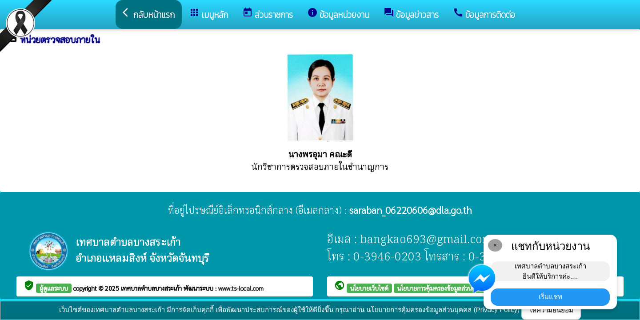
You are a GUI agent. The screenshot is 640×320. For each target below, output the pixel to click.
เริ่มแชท (550, 296)
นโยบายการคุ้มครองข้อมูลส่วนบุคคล (442, 288)
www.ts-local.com (241, 288)
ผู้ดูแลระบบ (54, 288)
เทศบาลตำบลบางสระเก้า (152, 288)
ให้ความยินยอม (551, 310)
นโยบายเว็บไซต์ (369, 288)
